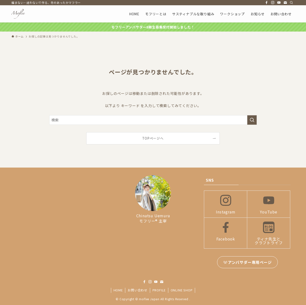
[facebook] (266, 2)
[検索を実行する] (252, 120)
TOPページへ (153, 138)
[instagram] (273, 2)
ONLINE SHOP (182, 290)
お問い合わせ (138, 290)
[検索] (291, 2)
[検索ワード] (153, 120)
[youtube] (279, 2)
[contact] (285, 2)
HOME (118, 290)
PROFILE (159, 290)
